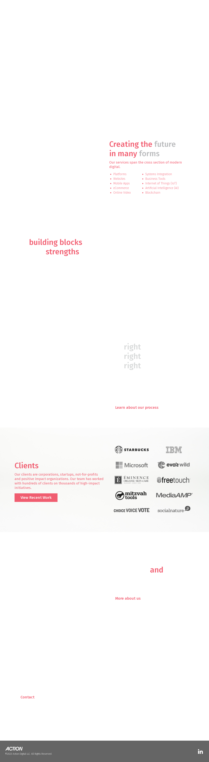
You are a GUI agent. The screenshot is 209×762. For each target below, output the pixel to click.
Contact (27, 697)
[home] (18, 5)
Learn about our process (137, 407)
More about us (128, 598)
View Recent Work (36, 497)
